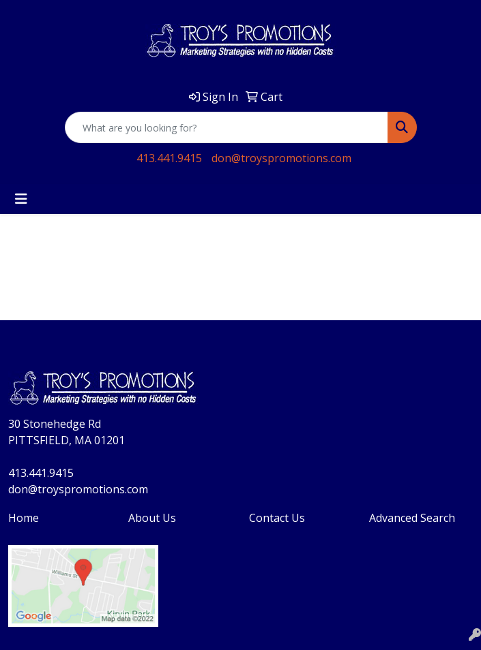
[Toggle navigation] (21, 198)
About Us (152, 517)
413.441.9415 (169, 158)
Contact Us (277, 517)
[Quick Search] (226, 127)
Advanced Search (412, 517)
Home (23, 517)
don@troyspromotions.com (281, 158)
